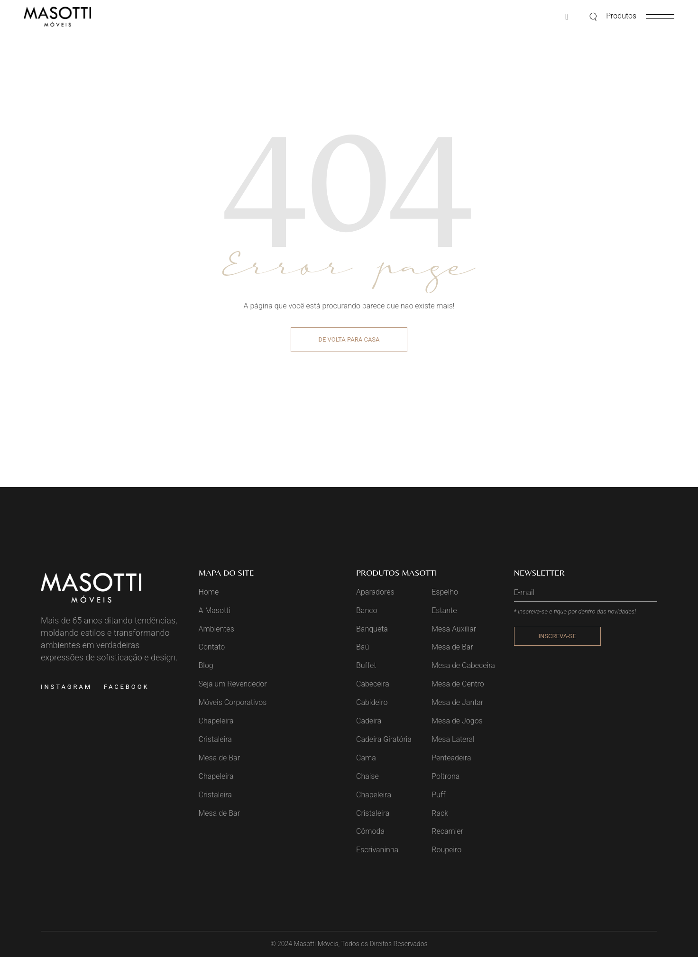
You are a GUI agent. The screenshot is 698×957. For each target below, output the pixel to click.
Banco (366, 610)
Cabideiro (371, 702)
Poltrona (445, 776)
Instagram (66, 686)
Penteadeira (451, 757)
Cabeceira (372, 683)
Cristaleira (215, 739)
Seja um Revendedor (233, 683)
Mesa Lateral (453, 739)
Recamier (447, 831)
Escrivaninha (377, 849)
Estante (444, 610)
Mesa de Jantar (457, 702)
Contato (212, 646)
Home (209, 591)
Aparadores (375, 591)
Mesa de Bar (219, 757)
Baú (362, 646)
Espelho (445, 591)
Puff (438, 794)
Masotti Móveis (316, 944)
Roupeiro (446, 849)
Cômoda (370, 831)
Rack (440, 813)
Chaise (367, 776)
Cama (366, 757)
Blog (206, 665)
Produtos (621, 15)
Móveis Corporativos (233, 702)
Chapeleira (216, 720)
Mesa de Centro (458, 683)
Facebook (126, 686)
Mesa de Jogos (457, 720)
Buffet (366, 665)
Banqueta (372, 628)
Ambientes (216, 628)
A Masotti (214, 610)
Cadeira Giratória (384, 739)
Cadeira (368, 720)
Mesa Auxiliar (454, 628)
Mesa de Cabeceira (463, 665)
